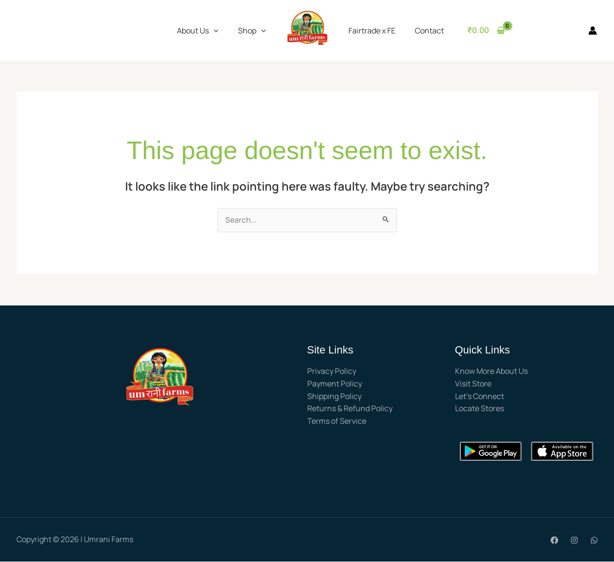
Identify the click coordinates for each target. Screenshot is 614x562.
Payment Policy (334, 384)
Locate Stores (479, 408)
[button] (214, 30)
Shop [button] (252, 30)
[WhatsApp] (594, 541)
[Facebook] (554, 541)
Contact (423, 30)
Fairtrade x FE (370, 30)
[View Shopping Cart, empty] (479, 30)
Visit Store (473, 384)
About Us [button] (198, 30)
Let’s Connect (479, 396)
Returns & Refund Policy (350, 408)
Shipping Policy (334, 396)
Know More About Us (491, 371)
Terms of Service (336, 421)
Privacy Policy (331, 371)
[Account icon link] (592, 30)
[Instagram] (574, 541)
